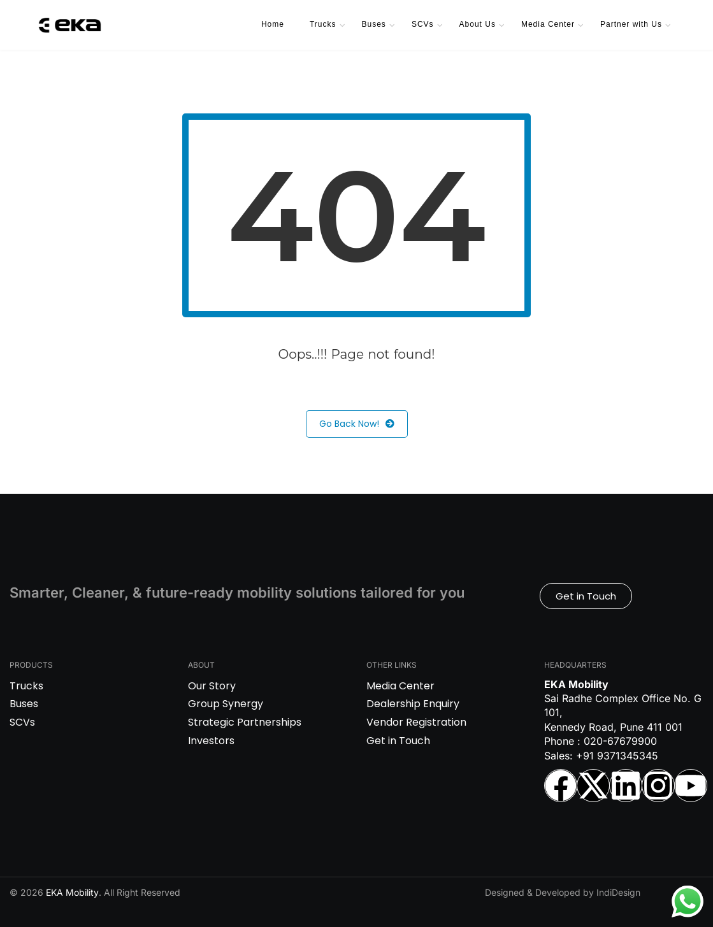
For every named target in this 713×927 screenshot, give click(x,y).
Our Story (212, 686)
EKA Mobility (72, 892)
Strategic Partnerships (244, 722)
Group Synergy (225, 703)
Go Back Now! (356, 424)
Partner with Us (631, 24)
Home (272, 24)
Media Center (548, 24)
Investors (211, 740)
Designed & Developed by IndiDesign (562, 892)
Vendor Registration (416, 722)
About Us (477, 24)
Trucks (323, 24)
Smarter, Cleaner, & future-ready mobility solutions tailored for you (237, 592)
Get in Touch (398, 740)
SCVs (423, 24)
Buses (374, 24)
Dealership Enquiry (412, 703)
